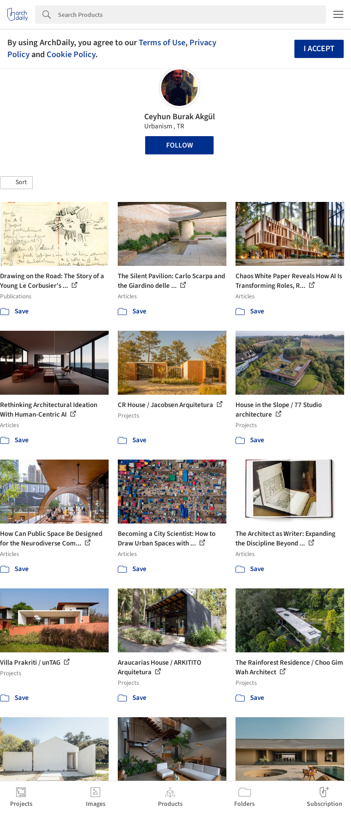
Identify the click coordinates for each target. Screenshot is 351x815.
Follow (179, 145)
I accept (319, 48)
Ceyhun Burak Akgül (179, 116)
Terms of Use (162, 42)
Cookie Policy (71, 54)
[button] (16, 182)
